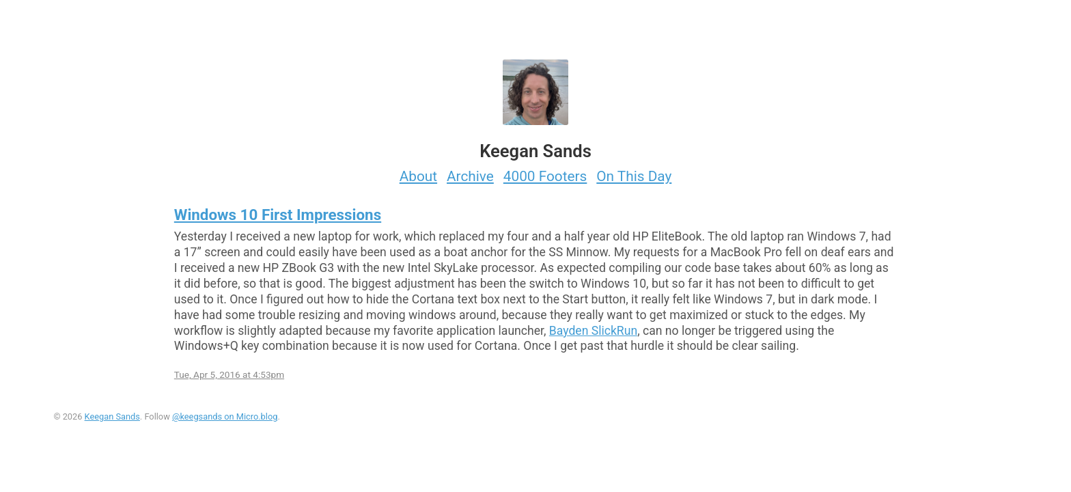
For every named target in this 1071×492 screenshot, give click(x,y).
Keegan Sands (112, 416)
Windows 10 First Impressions (277, 214)
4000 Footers (545, 176)
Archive (470, 176)
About (418, 176)
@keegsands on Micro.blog (224, 416)
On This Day (633, 176)
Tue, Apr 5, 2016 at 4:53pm (229, 374)
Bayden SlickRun (593, 331)
